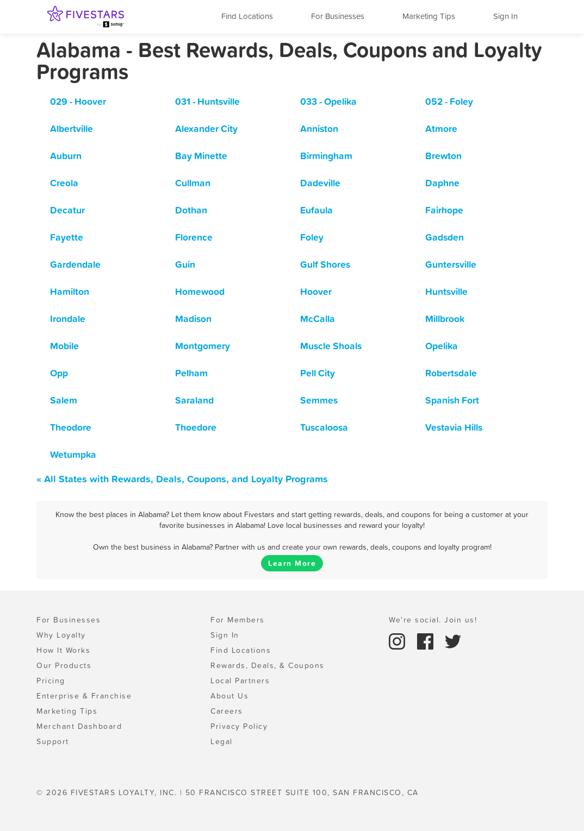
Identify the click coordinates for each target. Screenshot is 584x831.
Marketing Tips (428, 16)
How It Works (63, 650)
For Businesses (337, 16)
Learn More (292, 563)
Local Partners (240, 680)
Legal (221, 741)
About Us (229, 695)
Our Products (63, 665)
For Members (237, 619)
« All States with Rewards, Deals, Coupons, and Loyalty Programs (182, 478)
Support (52, 741)
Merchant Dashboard (79, 726)
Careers (226, 711)
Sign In (505, 16)
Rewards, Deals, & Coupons (267, 665)
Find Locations (247, 16)
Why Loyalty (61, 634)
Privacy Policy (239, 726)
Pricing (50, 680)
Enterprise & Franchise (84, 695)
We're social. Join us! (433, 619)
